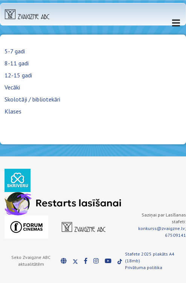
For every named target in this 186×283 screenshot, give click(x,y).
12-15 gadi (18, 75)
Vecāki (12, 87)
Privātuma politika (143, 267)
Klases (13, 111)
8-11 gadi (17, 63)
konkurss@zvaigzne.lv (161, 228)
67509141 (175, 235)
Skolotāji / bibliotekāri (32, 99)
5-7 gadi (15, 51)
